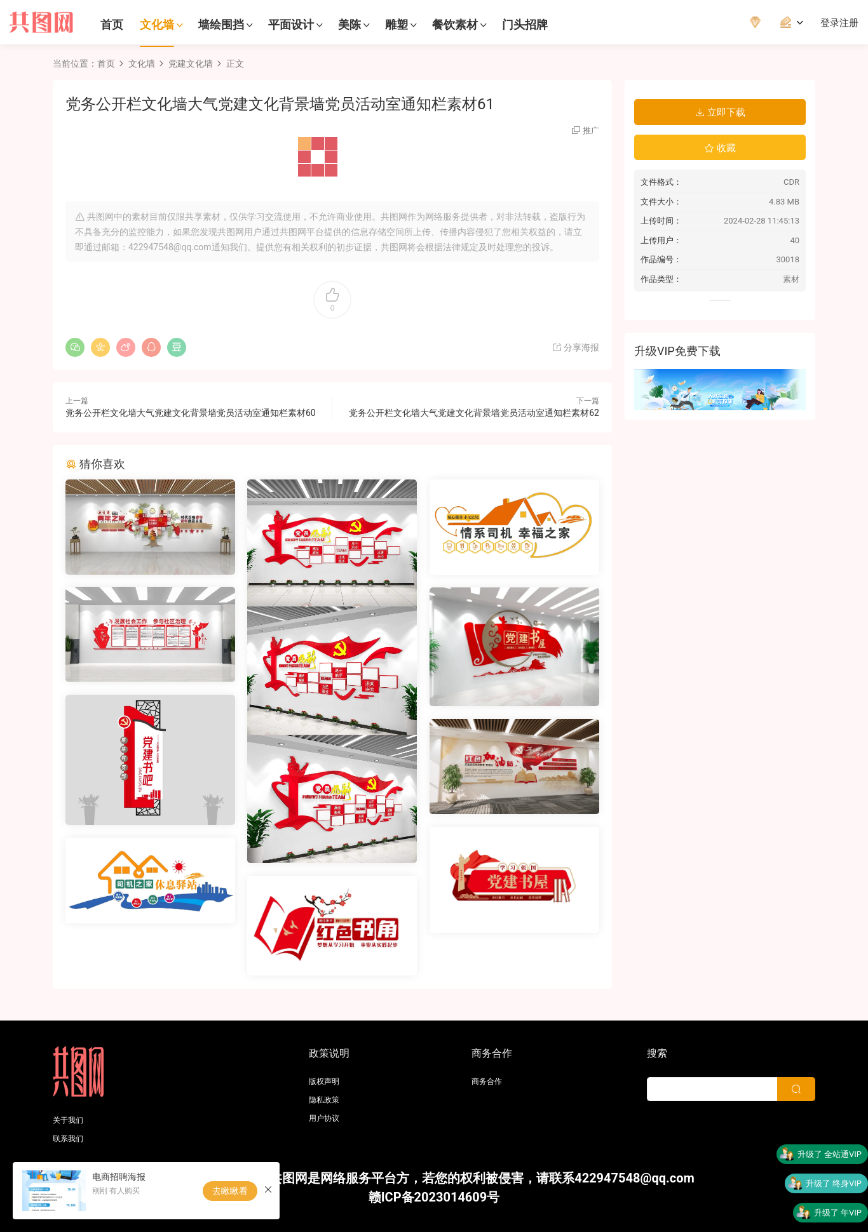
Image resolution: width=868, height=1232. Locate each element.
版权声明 (324, 1081)
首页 (111, 24)
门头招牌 (525, 24)
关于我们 (68, 1120)
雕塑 (396, 24)
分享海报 (575, 347)
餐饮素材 (455, 24)
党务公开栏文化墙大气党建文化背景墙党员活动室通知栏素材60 (190, 413)
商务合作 (486, 1081)
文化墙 (157, 24)
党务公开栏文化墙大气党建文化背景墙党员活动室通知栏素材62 (474, 413)
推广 (591, 130)
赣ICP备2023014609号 (434, 1197)
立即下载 (720, 112)
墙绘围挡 (221, 24)
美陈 (349, 24)
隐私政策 (324, 1099)
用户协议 (324, 1118)
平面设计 (291, 24)
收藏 (720, 148)
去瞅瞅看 (230, 1191)
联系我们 (68, 1138)
